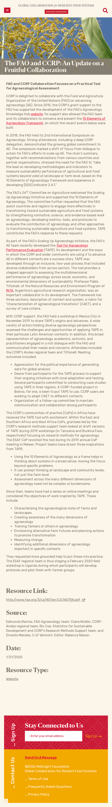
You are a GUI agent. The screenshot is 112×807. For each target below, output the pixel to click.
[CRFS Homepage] (56, 9)
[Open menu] (7, 10)
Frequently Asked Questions (50, 787)
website (37, 114)
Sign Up (93, 736)
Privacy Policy (39, 794)
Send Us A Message (41, 758)
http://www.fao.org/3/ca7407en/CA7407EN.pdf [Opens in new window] (45, 600)
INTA (9, 290)
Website (12, 679)
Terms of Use (38, 779)
